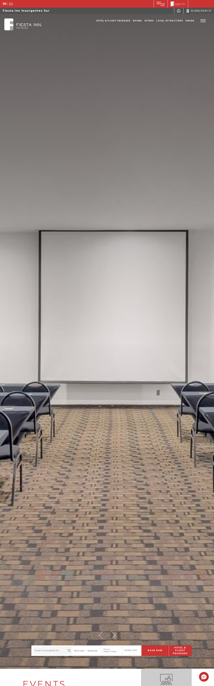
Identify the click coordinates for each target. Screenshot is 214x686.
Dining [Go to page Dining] (190, 21)
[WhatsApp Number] (178, 11)
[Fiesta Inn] (178, 4)
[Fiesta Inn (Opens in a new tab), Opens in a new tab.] (161, 4)
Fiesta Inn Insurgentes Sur (26, 10)
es (11, 3)
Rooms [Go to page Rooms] (137, 21)
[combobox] (47, 648)
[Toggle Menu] (203, 21)
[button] (101, 635)
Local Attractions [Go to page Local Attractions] (169, 21)
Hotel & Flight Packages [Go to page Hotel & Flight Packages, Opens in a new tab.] (113, 21)
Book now (150, 648)
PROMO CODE (126, 648)
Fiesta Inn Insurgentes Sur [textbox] (42, 648)
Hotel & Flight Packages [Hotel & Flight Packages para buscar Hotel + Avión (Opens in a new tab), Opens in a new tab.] (175, 648)
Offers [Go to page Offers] (149, 21)
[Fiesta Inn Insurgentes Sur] (23, 24)
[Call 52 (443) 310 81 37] (198, 11)
